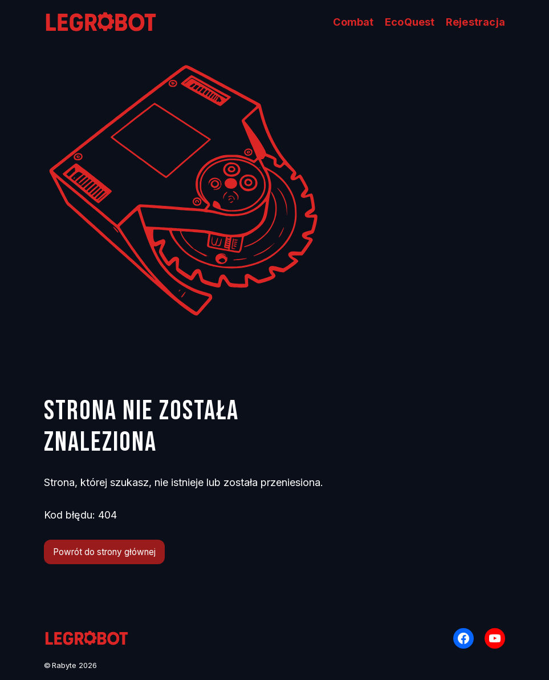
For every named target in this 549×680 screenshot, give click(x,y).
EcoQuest (410, 22)
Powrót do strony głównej (104, 552)
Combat (353, 22)
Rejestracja (475, 22)
